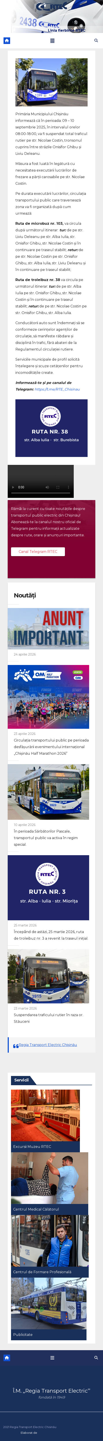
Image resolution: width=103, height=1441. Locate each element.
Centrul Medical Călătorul (36, 1209)
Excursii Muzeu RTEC (32, 1147)
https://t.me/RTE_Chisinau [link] (57, 389)
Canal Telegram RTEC (38, 552)
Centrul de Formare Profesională (42, 1272)
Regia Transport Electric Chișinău (48, 1045)
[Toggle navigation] (52, 41)
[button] (96, 40)
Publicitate (23, 1335)
